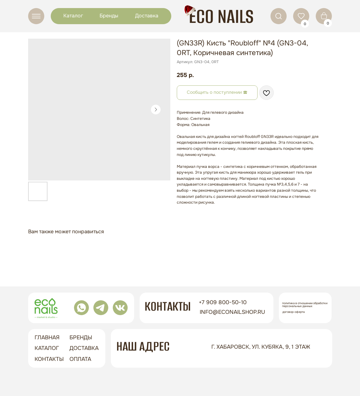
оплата (80, 359)
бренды (80, 337)
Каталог (73, 15)
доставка (84, 348)
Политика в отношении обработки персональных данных (304, 304)
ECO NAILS (221, 16)
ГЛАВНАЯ (47, 337)
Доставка (146, 15)
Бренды (109, 15)
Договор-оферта (293, 312)
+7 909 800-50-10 (223, 302)
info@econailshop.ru (232, 312)
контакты (49, 359)
